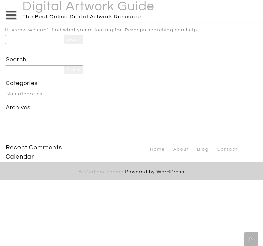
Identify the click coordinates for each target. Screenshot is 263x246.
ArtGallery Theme (102, 171)
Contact (227, 149)
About (181, 149)
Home (157, 149)
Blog (203, 149)
